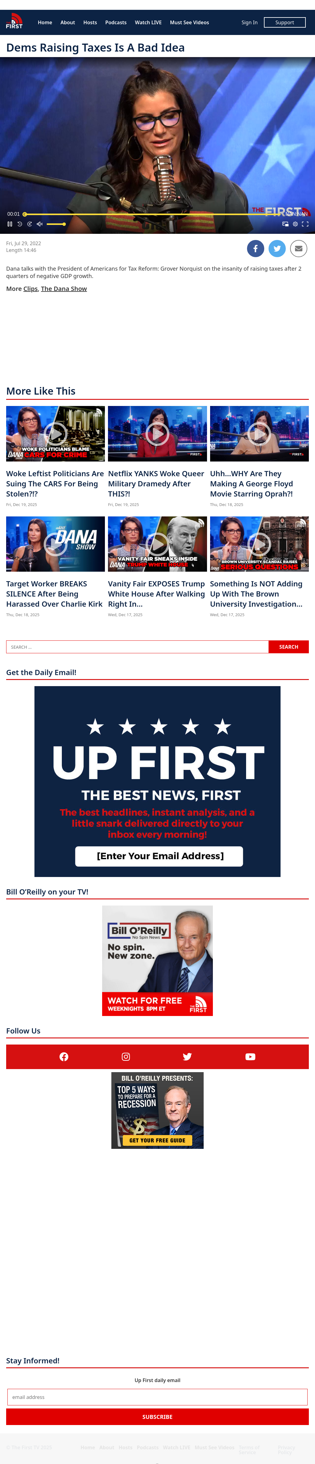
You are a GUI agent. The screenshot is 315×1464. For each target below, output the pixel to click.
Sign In (249, 22)
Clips (30, 288)
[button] (10, 224)
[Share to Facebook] (255, 248)
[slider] (153, 214)
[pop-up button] (295, 224)
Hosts (90, 22)
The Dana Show (64, 288)
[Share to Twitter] (277, 248)
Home (45, 22)
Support (285, 22)
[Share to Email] (298, 248)
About (68, 22)
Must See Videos (189, 22)
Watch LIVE (148, 22)
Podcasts (115, 22)
